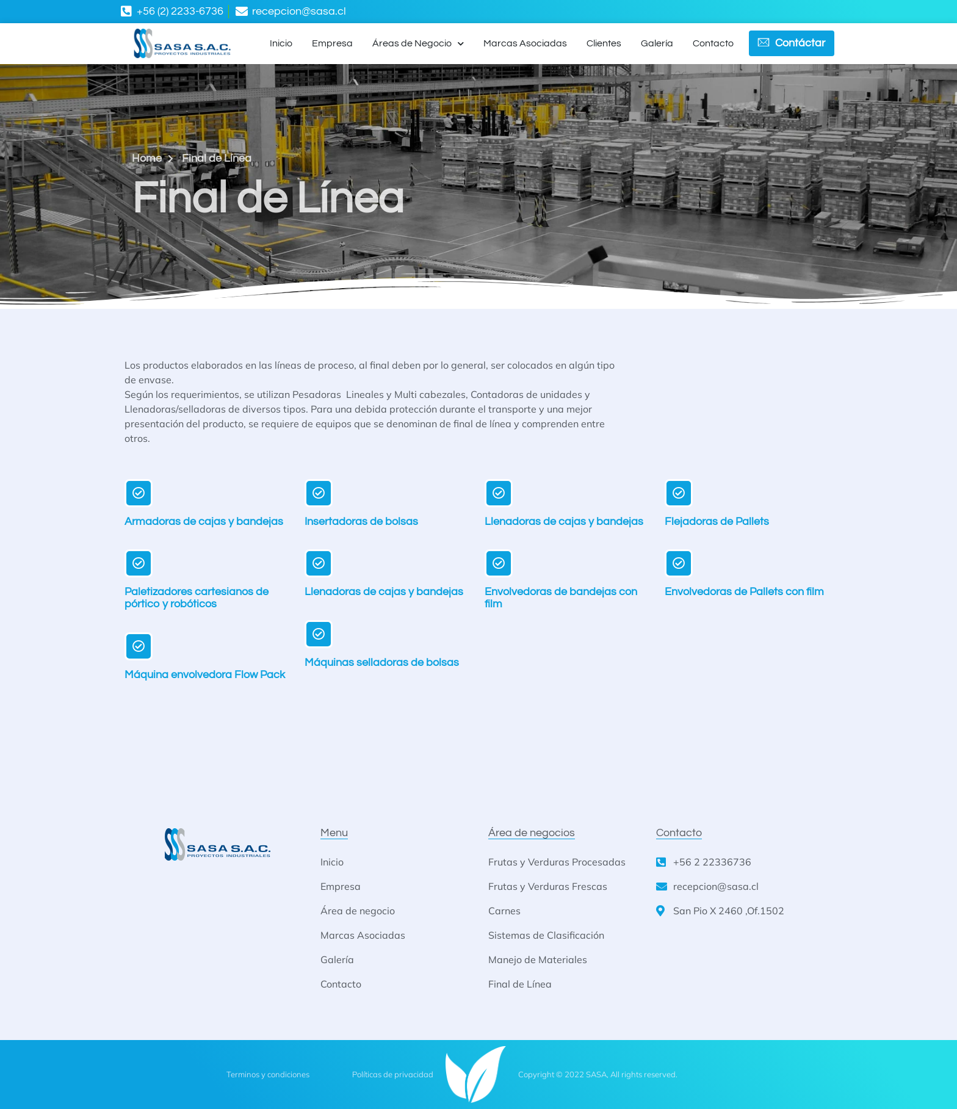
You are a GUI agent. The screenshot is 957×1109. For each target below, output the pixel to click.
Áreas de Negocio (418, 43)
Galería (657, 43)
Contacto (713, 43)
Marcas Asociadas (525, 43)
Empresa (332, 43)
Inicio (281, 43)
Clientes (604, 43)
